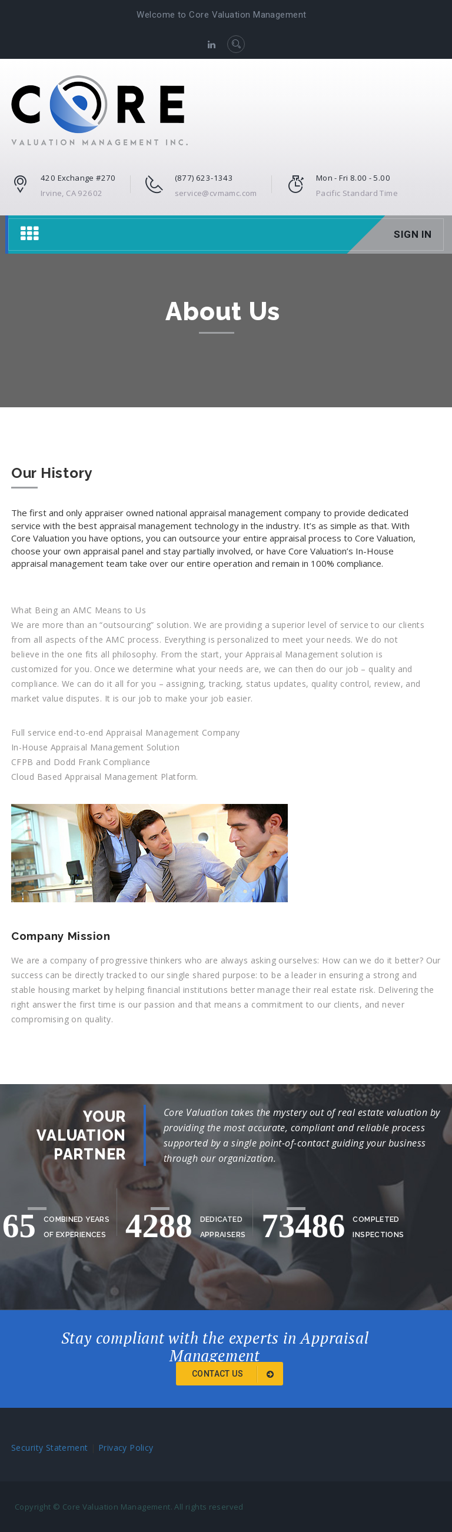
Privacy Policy (126, 1447)
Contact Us (235, 1374)
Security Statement (49, 1447)
